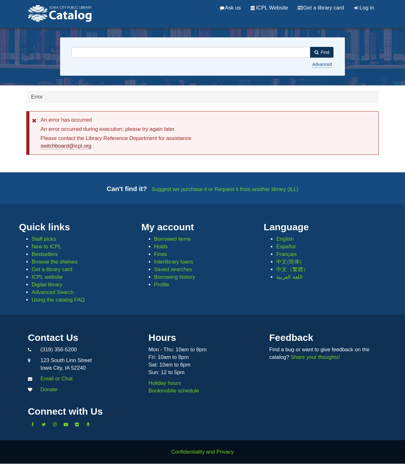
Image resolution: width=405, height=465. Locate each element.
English (285, 239)
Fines (160, 254)
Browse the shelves (55, 262)
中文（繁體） (292, 269)
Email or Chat (56, 379)
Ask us (230, 8)
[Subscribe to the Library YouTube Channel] (66, 424)
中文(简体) (288, 262)
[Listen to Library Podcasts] (88, 424)
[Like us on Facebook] (32, 424)
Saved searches (173, 269)
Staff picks (44, 239)
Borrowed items (172, 239)
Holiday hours (164, 383)
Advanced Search (52, 292)
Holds (161, 247)
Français (286, 254)
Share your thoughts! (315, 357)
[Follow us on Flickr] (77, 424)
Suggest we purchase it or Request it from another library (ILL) (225, 189)
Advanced (322, 64)
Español (286, 247)
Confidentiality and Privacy (202, 452)
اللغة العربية (289, 277)
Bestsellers (45, 254)
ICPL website (47, 277)
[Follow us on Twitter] (43, 424)
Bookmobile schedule (173, 391)
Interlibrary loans (173, 262)
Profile (161, 285)
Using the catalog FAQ (58, 300)
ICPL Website (269, 8)
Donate (49, 389)
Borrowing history (174, 277)
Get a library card (321, 8)
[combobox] (191, 52)
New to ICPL (46, 247)
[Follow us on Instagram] (54, 424)
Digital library (47, 285)
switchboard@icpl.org (65, 146)
